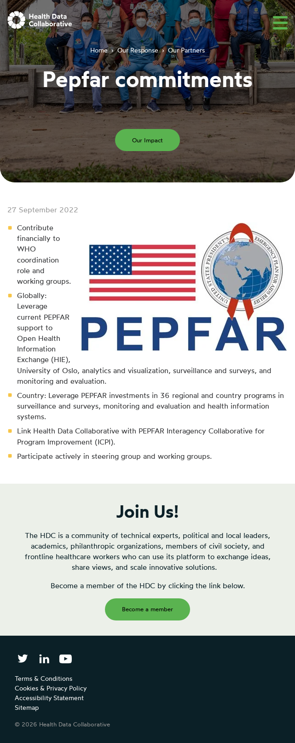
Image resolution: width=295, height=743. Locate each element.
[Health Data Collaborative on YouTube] (66, 658)
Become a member (147, 609)
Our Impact (147, 140)
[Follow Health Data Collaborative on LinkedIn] (44, 658)
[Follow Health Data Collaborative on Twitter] (23, 658)
